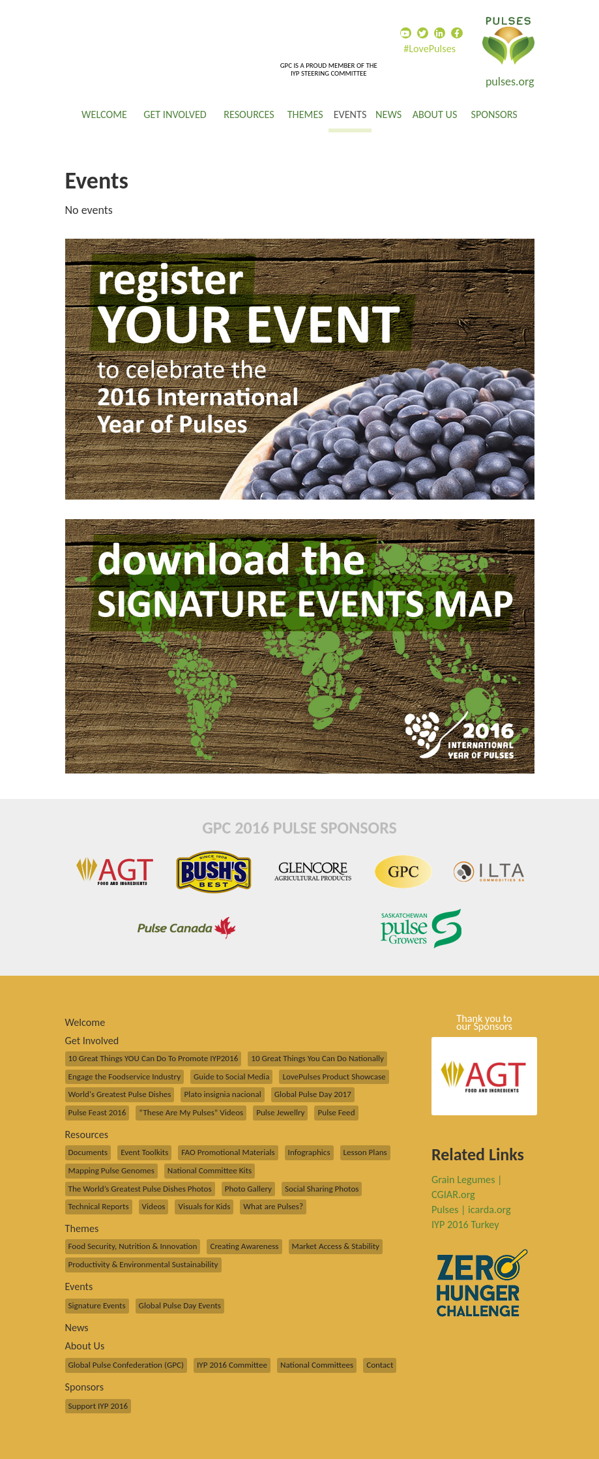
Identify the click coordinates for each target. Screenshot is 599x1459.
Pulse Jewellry (280, 1112)
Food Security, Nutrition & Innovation (132, 1246)
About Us (435, 114)
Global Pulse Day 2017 (312, 1094)
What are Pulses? (273, 1206)
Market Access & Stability (336, 1246)
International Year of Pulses (508, 41)
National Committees (316, 1365)
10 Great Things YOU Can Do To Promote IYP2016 (153, 1058)
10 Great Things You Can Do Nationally (317, 1058)
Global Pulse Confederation (163, 32)
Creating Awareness (244, 1246)
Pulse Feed (336, 1112)
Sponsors (494, 114)
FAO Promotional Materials (227, 1152)
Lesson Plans (365, 1152)
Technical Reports (98, 1206)
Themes (305, 114)
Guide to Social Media (231, 1077)
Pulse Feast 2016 (97, 1112)
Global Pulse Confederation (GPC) (126, 1365)
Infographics (309, 1152)
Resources (249, 114)
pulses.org (510, 81)
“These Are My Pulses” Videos (191, 1112)
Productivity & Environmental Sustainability (143, 1264)
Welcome (104, 114)
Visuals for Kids (204, 1206)
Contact (379, 1365)
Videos (154, 1206)
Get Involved (175, 114)
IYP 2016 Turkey (465, 1224)
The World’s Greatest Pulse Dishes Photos (140, 1189)
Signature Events (97, 1306)
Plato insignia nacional (222, 1094)
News (388, 114)
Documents (88, 1152)
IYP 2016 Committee (232, 1365)
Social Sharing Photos (321, 1189)
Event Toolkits (144, 1152)
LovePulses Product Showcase (333, 1077)
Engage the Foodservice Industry (124, 1077)
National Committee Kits (210, 1171)
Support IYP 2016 (98, 1406)
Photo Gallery (248, 1189)
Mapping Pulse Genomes (111, 1171)
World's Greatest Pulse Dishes (119, 1094)
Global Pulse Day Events (180, 1306)
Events (350, 114)
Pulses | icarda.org (471, 1209)
